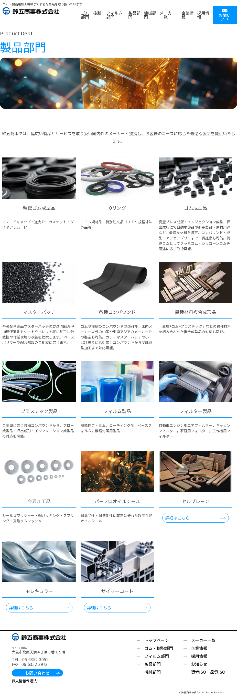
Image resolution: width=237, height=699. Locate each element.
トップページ (156, 640)
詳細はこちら (177, 518)
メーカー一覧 (167, 15)
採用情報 (203, 15)
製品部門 (134, 15)
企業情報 (187, 15)
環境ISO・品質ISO (208, 672)
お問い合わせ (37, 673)
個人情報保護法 (24, 680)
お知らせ (199, 664)
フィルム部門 (114, 15)
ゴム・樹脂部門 (91, 15)
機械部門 (150, 15)
